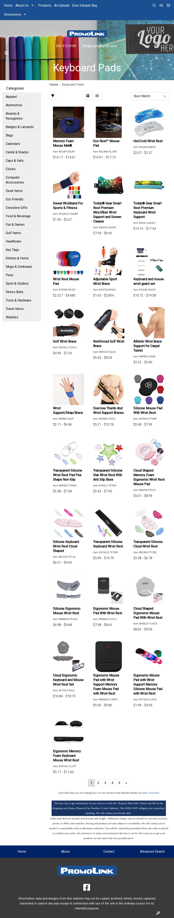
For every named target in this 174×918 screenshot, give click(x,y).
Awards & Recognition (14, 116)
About (65, 851)
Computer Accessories (15, 180)
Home (8, 5)
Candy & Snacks (17, 152)
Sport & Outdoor (17, 283)
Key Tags (12, 250)
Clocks (11, 169)
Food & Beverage (18, 216)
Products (44, 5)
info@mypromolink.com (99, 46)
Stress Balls (14, 292)
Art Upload (61, 5)
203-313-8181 (66, 46)
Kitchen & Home (17, 258)
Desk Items (14, 191)
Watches (12, 317)
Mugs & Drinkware (19, 267)
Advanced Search (152, 851)
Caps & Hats (15, 161)
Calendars (13, 144)
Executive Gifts (16, 208)
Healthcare (13, 241)
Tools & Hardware (18, 300)
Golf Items (13, 233)
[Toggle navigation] (6, 53)
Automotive (14, 105)
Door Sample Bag (84, 5)
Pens (9, 275)
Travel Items (15, 309)
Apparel (11, 97)
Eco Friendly (14, 199)
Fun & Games (15, 224)
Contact (108, 851)
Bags (9, 135)
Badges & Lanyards (20, 127)
